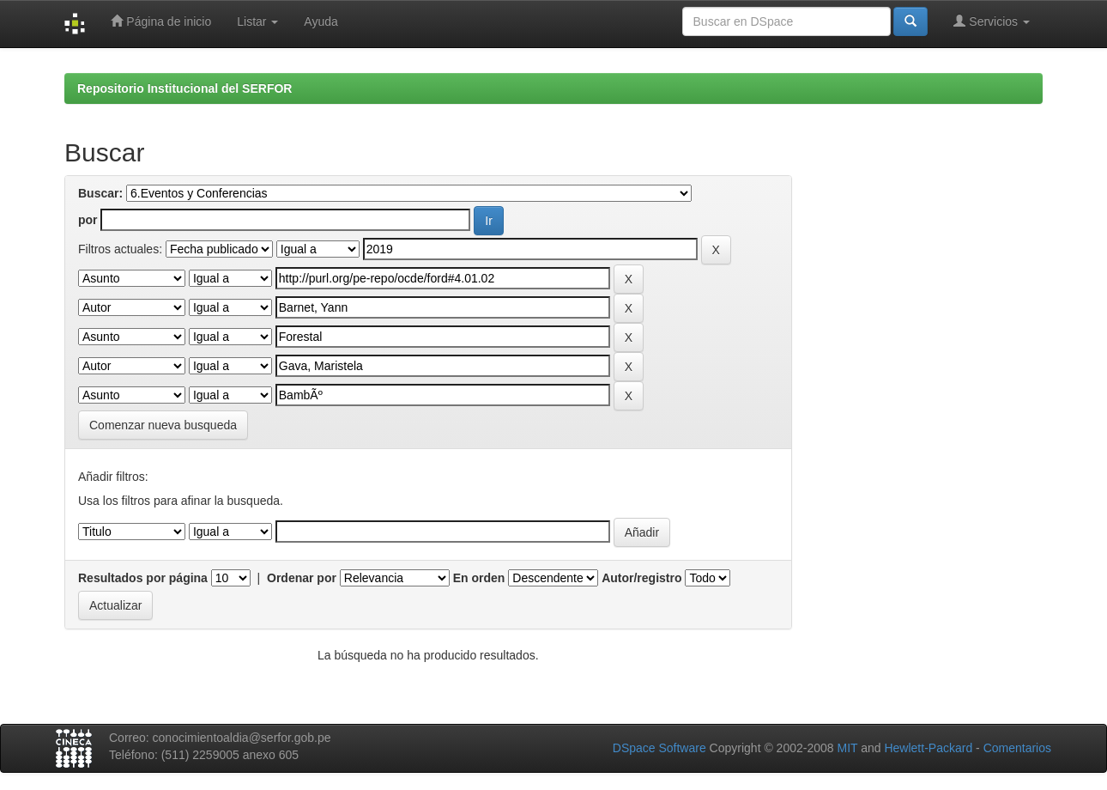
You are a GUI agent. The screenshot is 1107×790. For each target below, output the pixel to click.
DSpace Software (659, 748)
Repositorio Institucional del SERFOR (184, 88)
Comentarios (1017, 748)
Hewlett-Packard (928, 748)
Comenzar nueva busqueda (163, 425)
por (88, 220)
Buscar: (100, 193)
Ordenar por (301, 578)
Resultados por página (143, 578)
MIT (847, 748)
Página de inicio (161, 21)
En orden (479, 578)
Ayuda (320, 21)
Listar (257, 21)
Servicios (991, 21)
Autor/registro (641, 578)
